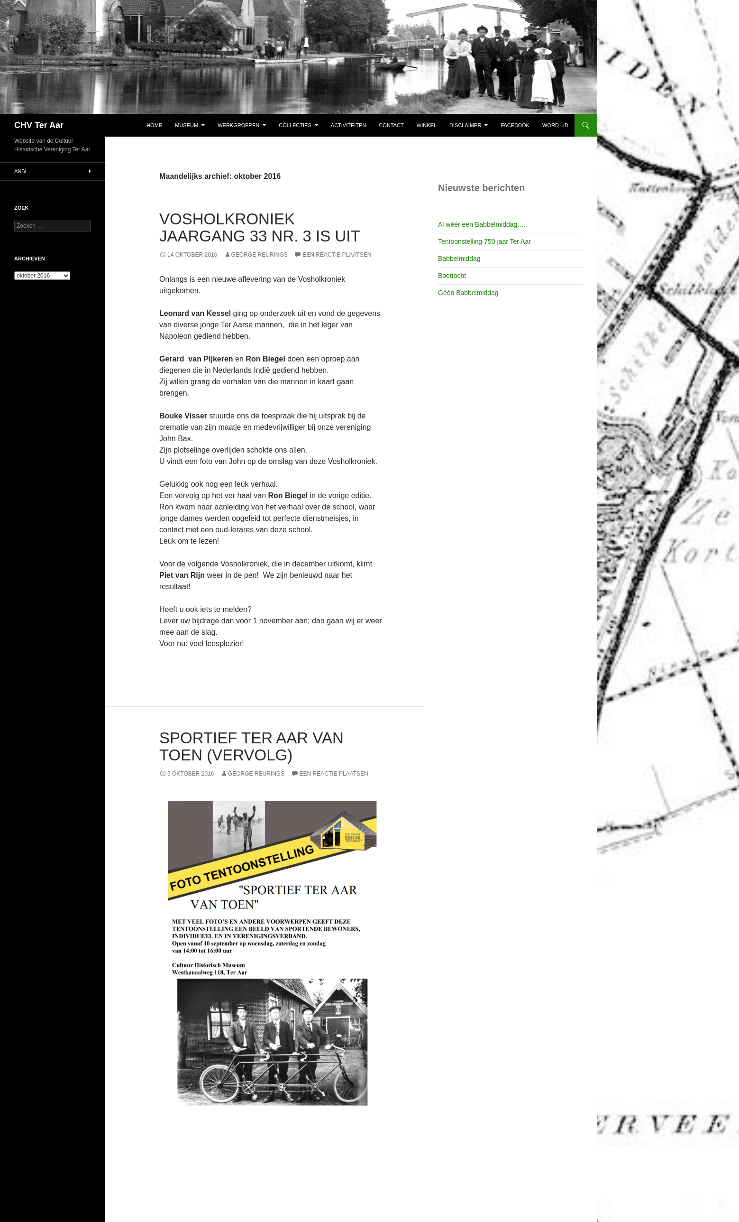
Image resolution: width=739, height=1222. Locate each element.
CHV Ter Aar (39, 125)
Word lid (555, 125)
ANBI (20, 171)
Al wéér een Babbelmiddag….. (483, 224)
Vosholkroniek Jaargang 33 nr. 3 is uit (259, 227)
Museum (186, 125)
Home (154, 125)
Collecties (295, 125)
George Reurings (259, 254)
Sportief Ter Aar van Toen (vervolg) (251, 746)
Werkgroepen (238, 125)
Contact (391, 125)
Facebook (515, 125)
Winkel (427, 125)
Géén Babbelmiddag (468, 292)
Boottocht (452, 275)
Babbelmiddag (459, 258)
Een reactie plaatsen (336, 254)
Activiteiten (348, 125)
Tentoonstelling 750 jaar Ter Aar (484, 241)
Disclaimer (465, 125)
